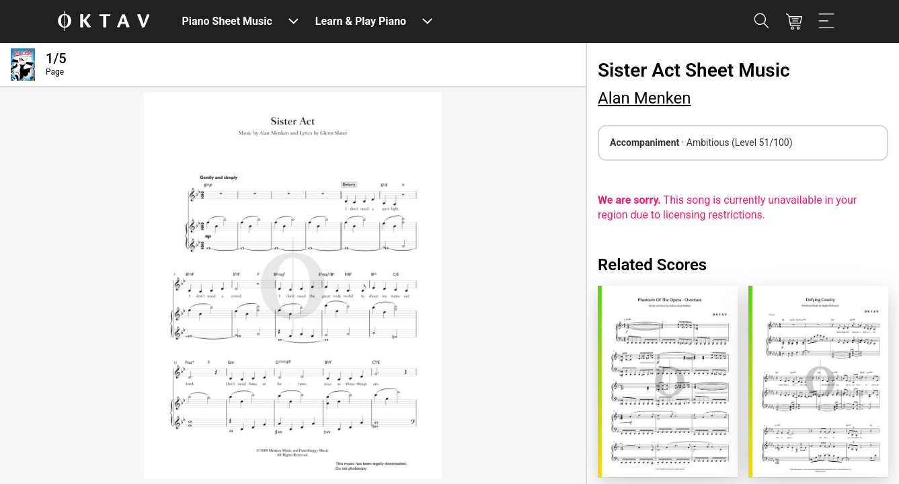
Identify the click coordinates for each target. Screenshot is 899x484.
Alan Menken (644, 98)
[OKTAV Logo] (103, 22)
